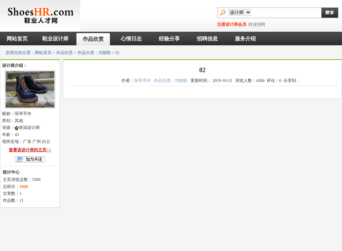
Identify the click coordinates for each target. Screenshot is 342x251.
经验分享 (169, 38)
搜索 (326, 12)
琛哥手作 (142, 80)
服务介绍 (245, 38)
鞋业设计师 (55, 38)
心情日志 (131, 38)
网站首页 (17, 38)
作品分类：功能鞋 (94, 52)
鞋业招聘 (256, 24)
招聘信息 (207, 38)
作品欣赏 (93, 39)
